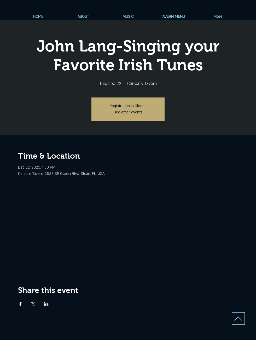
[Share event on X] (33, 304)
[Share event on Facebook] (20, 304)
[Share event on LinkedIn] (46, 304)
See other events (128, 112)
